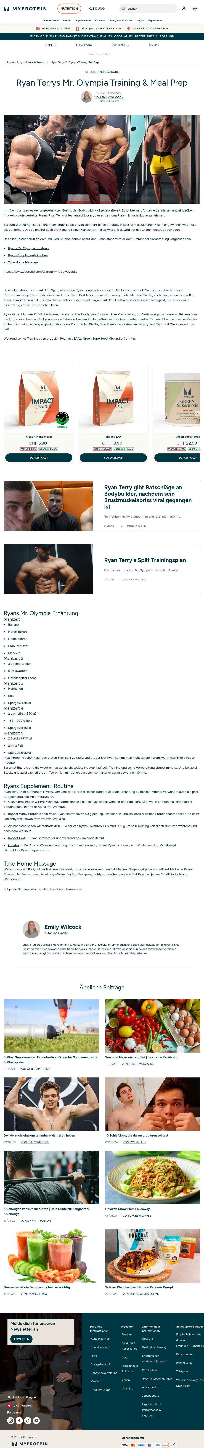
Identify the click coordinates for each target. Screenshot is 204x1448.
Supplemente (83, 20)
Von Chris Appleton (35, 1069)
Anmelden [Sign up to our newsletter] (21, 1339)
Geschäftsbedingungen (157, 1378)
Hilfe (94, 1355)
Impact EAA (113, 436)
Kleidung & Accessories (129, 1345)
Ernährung (84, 44)
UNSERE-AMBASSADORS (102, 71)
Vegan (140, 20)
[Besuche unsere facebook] (19, 1420)
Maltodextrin (51, 826)
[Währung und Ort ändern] (41, 1406)
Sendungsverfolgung (104, 1373)
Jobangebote (150, 1395)
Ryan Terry (56, 215)
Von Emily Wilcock (108, 97)
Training (50, 44)
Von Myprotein (134, 1142)
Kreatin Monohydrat (39, 436)
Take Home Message (23, 262)
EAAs (77, 338)
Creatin (13, 845)
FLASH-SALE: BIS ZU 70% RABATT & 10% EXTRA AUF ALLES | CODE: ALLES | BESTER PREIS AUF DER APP (102, 36)
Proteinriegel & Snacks (130, 1368)
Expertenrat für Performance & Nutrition (151, 1409)
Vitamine (100, 20)
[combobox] (148, 8)
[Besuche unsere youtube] (36, 1420)
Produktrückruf (100, 1390)
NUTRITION (69, 9)
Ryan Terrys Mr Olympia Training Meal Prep (75, 62)
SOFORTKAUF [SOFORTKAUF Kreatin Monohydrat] (39, 457)
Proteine (127, 1334)
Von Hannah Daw (33, 1294)
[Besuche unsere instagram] (10, 1420)
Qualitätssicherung (154, 1347)
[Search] (123, 8)
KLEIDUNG (97, 9)
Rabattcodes (184, 1354)
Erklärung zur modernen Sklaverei (154, 1358)
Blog (19, 62)
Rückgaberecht (100, 1364)
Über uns (147, 1338)
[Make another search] (102, 54)
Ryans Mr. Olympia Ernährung (29, 248)
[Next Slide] (197, 413)
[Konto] (184, 8)
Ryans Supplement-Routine (28, 255)
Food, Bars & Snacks (121, 20)
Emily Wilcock (136, 579)
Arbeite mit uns (151, 1387)
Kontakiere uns (100, 1347)
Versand (96, 1381)
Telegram (182, 1371)
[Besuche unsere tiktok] (27, 1420)
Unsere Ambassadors (36, 62)
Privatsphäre (150, 1370)
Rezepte (154, 44)
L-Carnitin (128, 338)
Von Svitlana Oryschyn (140, 1294)
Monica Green (136, 526)
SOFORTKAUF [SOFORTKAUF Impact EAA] (113, 457)
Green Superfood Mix (98, 338)
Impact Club (184, 1363)
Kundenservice (100, 1338)
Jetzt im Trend (50, 20)
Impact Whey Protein (23, 814)
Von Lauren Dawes (137, 1215)
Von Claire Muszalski (137, 1064)
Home (10, 62)
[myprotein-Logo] (25, 8)
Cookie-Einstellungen (22, 1397)
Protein (67, 20)
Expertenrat (155, 20)
